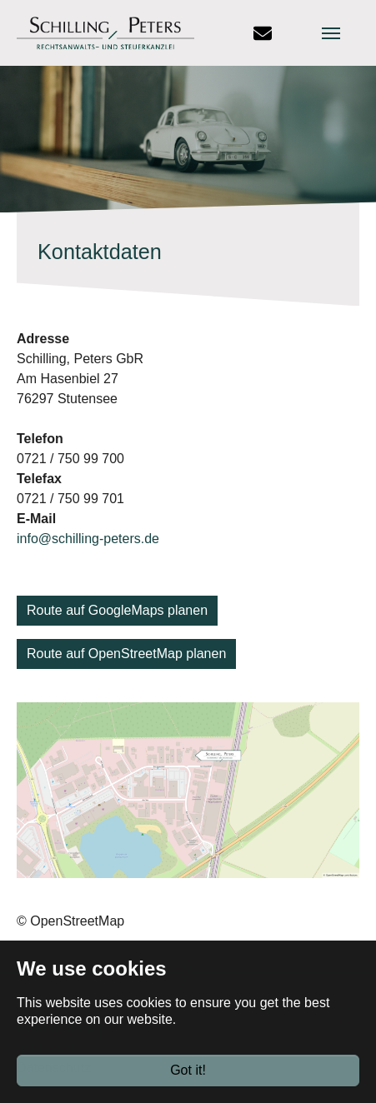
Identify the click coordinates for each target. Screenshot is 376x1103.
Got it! (188, 1070)
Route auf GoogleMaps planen (117, 610)
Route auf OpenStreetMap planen (126, 653)
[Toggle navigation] (345, 33)
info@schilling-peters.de (88, 539)
